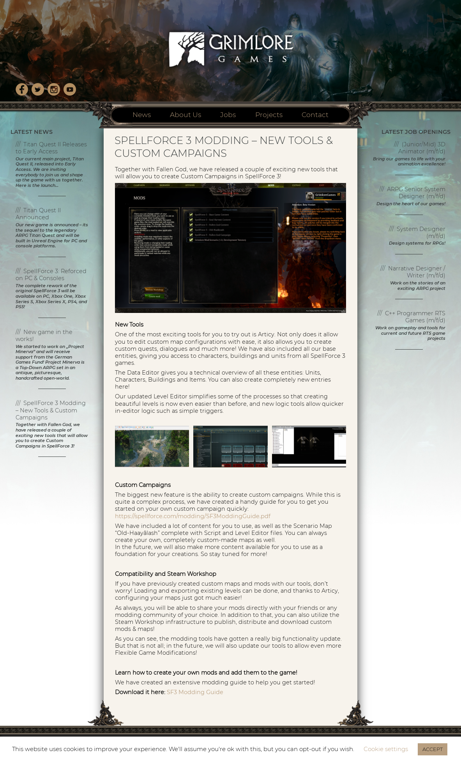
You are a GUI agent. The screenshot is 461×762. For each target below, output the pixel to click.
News (141, 114)
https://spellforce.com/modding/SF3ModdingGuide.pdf (192, 516)
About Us (185, 114)
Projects (269, 114)
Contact (315, 114)
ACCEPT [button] (432, 749)
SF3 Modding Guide (195, 692)
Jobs (228, 114)
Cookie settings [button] (386, 749)
